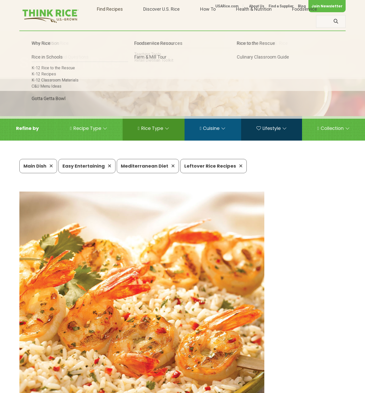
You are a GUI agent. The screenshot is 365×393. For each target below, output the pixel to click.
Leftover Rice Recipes (213, 166)
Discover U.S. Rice (161, 21)
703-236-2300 (100, 371)
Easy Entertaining (86, 166)
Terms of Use (331, 387)
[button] (27, 128)
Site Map (305, 387)
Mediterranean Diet (148, 166)
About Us (256, 6)
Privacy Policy (278, 387)
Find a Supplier (281, 6)
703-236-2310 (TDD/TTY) (206, 371)
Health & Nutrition (254, 21)
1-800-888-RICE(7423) (148, 371)
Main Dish (38, 166)
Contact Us (249, 387)
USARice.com (227, 6)
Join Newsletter (327, 6)
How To (208, 21)
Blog (302, 6)
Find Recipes (110, 21)
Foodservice (304, 21)
